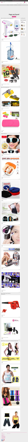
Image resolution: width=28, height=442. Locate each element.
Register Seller (20, 3)
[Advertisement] (14, 9)
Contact (19, 0)
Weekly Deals (13, 0)
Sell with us (18, 3)
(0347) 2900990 (24, 3)
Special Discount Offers (16, 0)
